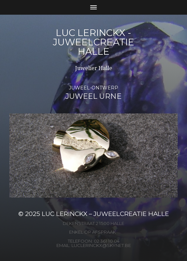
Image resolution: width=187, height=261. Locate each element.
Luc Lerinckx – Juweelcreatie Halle (105, 214)
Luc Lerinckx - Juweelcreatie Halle (93, 42)
